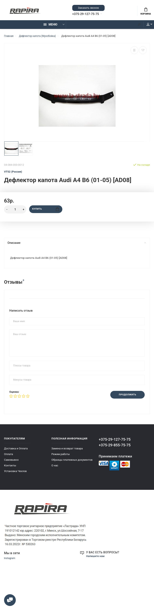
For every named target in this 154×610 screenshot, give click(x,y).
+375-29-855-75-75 (115, 447)
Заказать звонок (88, 8)
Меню (50, 25)
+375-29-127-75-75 (88, 14)
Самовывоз (11, 462)
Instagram (10, 560)
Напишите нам (96, 558)
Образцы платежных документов (71, 462)
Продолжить (126, 396)
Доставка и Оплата (16, 450)
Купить (45, 211)
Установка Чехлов (15, 473)
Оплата (8, 456)
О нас (54, 467)
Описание (76, 244)
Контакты (10, 467)
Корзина (145, 12)
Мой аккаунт (145, 25)
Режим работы (60, 456)
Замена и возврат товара (67, 450)
